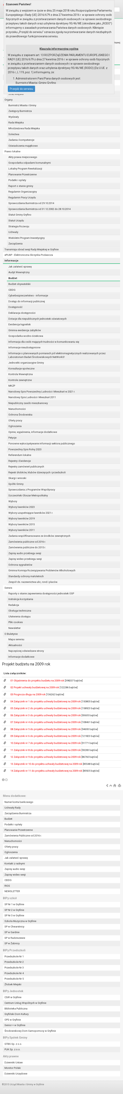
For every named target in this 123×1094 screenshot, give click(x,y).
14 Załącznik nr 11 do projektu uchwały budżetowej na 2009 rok (46, 770)
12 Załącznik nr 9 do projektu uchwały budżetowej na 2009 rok (45, 756)
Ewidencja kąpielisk (19, 324)
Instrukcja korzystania (20, 599)
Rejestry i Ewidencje (19, 460)
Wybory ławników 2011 (21, 530)
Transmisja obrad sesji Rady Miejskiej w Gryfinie (32, 249)
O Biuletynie (11, 633)
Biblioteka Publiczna (16, 1008)
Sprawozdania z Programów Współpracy (31, 489)
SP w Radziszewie (15, 937)
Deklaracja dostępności (21, 312)
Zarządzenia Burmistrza (18, 813)
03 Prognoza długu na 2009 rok (28, 694)
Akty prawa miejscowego (22, 157)
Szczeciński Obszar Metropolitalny (28, 495)
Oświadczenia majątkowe (23, 145)
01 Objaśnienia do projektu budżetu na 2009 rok (37, 680)
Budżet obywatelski (19, 284)
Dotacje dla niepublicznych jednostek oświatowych (37, 318)
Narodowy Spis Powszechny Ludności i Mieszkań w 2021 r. (41, 391)
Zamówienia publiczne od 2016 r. (27, 541)
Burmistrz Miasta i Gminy (22, 105)
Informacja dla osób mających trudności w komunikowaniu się (43, 341)
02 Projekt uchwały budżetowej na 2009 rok (35, 687)
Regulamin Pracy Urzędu (22, 197)
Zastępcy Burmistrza (20, 111)
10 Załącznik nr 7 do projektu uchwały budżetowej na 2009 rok (45, 743)
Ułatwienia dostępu (19, 616)
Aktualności (15, 645)
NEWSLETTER (12, 891)
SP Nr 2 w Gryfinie (14, 910)
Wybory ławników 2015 (21, 524)
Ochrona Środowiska (20, 414)
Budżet (12, 278)
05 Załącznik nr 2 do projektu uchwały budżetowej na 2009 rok (45, 708)
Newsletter (14, 628)
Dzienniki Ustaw (14, 1062)
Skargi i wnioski (17, 478)
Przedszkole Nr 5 (14, 978)
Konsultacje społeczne (21, 368)
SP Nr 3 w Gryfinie (14, 915)
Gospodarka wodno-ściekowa (25, 335)
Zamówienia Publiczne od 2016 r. (23, 835)
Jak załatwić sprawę (20, 266)
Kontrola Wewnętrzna (20, 374)
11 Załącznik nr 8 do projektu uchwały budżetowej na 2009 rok (45, 750)
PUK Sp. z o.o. (12, 1049)
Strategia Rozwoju (18, 226)
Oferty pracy (15, 420)
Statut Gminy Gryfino (19, 214)
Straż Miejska (16, 94)
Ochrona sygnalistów (20, 564)
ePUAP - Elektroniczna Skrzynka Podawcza (29, 254)
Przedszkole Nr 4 (14, 973)
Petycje (12, 437)
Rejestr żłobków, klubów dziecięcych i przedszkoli (37, 472)
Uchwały (13, 232)
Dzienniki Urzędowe (16, 1073)
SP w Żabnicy (12, 943)
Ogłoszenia (15, 426)
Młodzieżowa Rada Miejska (24, 128)
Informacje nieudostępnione (24, 347)
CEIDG (11, 289)
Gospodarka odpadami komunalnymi (29, 162)
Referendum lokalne (19, 455)
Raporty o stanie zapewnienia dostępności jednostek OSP (41, 593)
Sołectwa (13, 134)
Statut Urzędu (16, 220)
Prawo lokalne (12, 151)
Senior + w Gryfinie (15, 1025)
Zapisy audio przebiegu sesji (24, 553)
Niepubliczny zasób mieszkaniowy (28, 403)
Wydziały (13, 116)
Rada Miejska (16, 122)
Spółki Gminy (16, 483)
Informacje (11, 260)
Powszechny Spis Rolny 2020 (24, 449)
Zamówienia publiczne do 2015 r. (27, 547)
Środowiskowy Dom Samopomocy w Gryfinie (30, 1030)
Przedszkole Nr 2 (14, 961)
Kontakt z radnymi (15, 863)
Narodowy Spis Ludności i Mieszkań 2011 (32, 397)
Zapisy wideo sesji (15, 874)
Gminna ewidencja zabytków (24, 330)
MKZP (11, 385)
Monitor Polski (13, 1067)
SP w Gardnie (12, 932)
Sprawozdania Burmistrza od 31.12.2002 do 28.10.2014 (39, 209)
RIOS (7, 885)
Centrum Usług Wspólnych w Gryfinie (25, 1002)
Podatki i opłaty (17, 180)
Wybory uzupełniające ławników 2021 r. (30, 512)
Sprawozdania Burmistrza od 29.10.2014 (31, 203)
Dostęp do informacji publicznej (26, 301)
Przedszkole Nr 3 (14, 967)
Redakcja (13, 605)
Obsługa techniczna (19, 610)
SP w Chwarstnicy (14, 926)
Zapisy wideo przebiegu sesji (25, 558)
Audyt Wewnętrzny (19, 272)
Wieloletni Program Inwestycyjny (26, 237)
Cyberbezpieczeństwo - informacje (28, 295)
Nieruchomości (17, 408)
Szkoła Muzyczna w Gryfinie (20, 921)
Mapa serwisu (16, 639)
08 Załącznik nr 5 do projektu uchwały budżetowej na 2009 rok (45, 729)
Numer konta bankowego (19, 802)
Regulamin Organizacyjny (22, 191)
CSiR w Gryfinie (13, 997)
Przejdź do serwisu (21, 88)
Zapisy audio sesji (15, 869)
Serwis (8, 587)
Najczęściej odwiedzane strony (26, 650)
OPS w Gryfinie (13, 1019)
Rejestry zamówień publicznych (26, 466)
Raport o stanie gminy (20, 186)
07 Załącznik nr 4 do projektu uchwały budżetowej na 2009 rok (45, 722)
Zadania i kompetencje (21, 139)
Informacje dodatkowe (21, 656)
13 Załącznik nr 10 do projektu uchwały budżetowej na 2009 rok (46, 763)
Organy (9, 99)
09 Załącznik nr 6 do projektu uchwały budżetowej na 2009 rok (45, 736)
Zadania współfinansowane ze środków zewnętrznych (39, 535)
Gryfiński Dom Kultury (17, 1014)
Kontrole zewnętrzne (20, 380)
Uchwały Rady (13, 807)
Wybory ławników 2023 (21, 507)
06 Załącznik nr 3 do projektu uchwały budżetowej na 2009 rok (45, 715)
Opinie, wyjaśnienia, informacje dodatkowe (32, 432)
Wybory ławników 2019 (21, 518)
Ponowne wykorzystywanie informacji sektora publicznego (41, 443)
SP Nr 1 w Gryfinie (14, 904)
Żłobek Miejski (13, 984)
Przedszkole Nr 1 (14, 956)
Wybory (12, 501)
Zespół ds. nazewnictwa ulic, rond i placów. (33, 581)
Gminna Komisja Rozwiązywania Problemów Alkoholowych (41, 570)
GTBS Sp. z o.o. (13, 1043)
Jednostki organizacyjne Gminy (26, 362)
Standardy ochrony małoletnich (26, 576)
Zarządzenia (15, 243)
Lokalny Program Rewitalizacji (25, 168)
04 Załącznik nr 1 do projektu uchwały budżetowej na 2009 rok (45, 701)
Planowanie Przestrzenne (22, 174)
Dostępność (15, 307)
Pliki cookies (15, 622)
